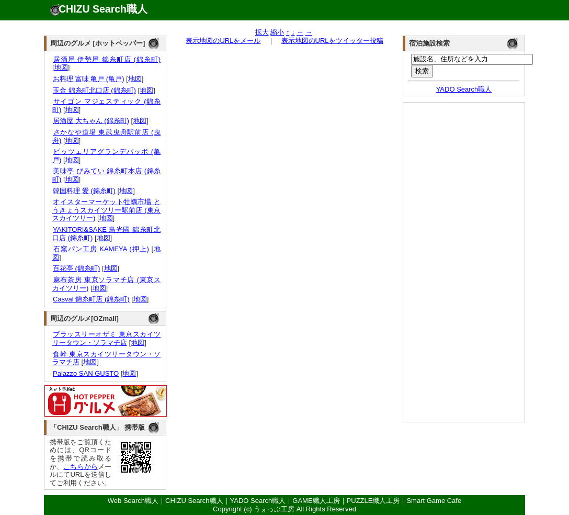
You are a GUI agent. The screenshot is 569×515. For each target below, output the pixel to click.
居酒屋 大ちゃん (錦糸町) (90, 121)
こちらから (80, 467)
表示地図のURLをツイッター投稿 (332, 40)
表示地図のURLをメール (223, 40)
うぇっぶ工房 (274, 509)
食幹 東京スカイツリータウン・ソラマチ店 (106, 358)
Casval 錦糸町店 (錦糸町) (91, 299)
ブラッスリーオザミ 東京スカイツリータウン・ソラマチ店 (106, 338)
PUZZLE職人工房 (373, 501)
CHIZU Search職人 (103, 9)
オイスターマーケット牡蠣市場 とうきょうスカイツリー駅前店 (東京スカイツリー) (106, 210)
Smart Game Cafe (433, 501)
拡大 (262, 32)
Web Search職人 (133, 501)
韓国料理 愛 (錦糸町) (84, 191)
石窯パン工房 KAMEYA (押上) (100, 249)
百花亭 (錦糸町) (76, 268)
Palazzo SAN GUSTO (85, 373)
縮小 (277, 32)
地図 (61, 67)
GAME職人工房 (315, 501)
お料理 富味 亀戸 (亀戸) (88, 79)
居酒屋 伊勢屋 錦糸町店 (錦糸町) (106, 59)
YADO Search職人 (464, 89)
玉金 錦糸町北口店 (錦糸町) (94, 90)
